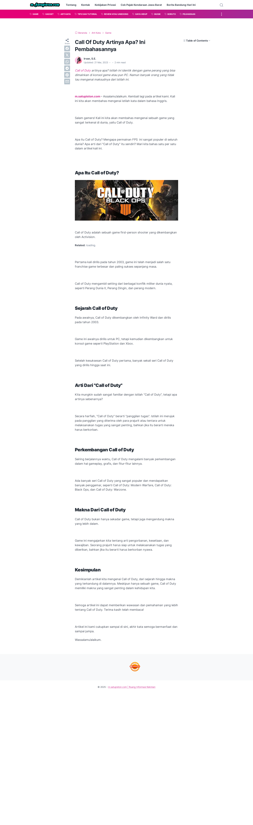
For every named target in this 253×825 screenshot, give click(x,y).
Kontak (85, 4)
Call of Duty (83, 70)
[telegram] (67, 68)
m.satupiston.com (87, 96)
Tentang (71, 4)
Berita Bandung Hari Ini (181, 4)
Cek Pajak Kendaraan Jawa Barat (141, 4)
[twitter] (67, 55)
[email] (67, 81)
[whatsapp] (67, 62)
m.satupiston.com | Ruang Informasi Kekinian (131, 687)
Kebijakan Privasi (105, 4)
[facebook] (67, 48)
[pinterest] (67, 75)
